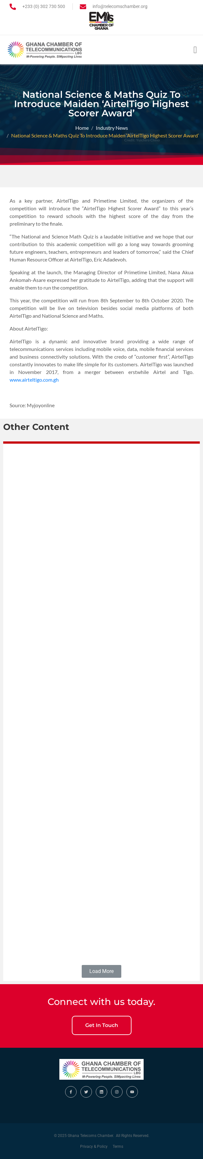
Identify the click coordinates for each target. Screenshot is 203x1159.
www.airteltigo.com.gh (34, 380)
